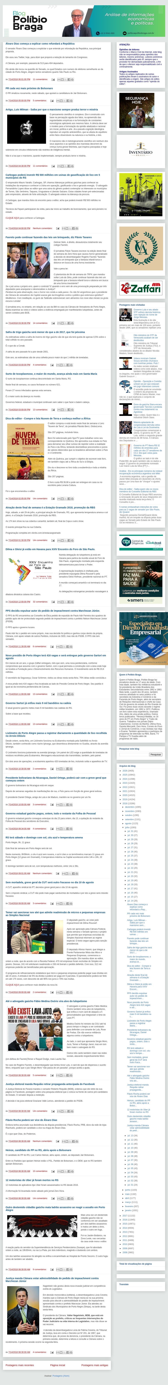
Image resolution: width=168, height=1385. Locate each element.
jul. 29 (131, 839)
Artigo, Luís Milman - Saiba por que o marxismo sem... (136, 923)
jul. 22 (131, 868)
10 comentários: (40, 1171)
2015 (125, 1224)
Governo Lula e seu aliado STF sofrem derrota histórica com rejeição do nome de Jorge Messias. (147, 313)
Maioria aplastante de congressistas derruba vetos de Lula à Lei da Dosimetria (147, 425)
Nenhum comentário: (43, 228)
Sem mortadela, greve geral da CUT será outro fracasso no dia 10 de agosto (50, 882)
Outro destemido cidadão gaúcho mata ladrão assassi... (138, 1119)
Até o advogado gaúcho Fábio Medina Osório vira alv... (138, 1078)
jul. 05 (131, 1168)
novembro (130, 811)
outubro (129, 815)
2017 (125, 1215)
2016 (125, 1220)
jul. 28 (131, 843)
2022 (125, 787)
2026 (125, 771)
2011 (125, 1240)
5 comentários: (40, 100)
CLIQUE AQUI (12, 218)
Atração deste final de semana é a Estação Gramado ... (138, 977)
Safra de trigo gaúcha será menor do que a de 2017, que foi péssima (45, 332)
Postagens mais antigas (94, 1365)
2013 (125, 1232)
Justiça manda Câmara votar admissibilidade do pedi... (138, 1128)
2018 (125, 803)
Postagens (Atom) (60, 1376)
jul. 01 (131, 1185)
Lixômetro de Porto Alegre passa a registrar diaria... (139, 1023)
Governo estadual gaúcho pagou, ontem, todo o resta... (139, 1041)
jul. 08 (131, 1156)
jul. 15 (131, 897)
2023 (125, 783)
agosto (128, 823)
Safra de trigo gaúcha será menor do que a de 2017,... (139, 950)
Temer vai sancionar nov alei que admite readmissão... (138, 1069)
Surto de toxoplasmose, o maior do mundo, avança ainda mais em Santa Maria (51, 373)
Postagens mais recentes (20, 1365)
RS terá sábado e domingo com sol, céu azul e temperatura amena (44, 837)
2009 (125, 1248)
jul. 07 (131, 1160)
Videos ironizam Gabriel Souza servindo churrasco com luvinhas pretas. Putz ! (146, 361)
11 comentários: (40, 79)
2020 (125, 795)
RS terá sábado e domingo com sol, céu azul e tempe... (138, 1050)
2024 (125, 779)
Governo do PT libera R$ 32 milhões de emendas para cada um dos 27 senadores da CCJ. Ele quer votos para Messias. (148, 450)
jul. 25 (131, 856)
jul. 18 (131, 884)
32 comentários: (40, 602)
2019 (125, 799)
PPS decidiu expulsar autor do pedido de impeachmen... (137, 996)
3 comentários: (40, 804)
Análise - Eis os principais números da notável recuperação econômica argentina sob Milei (140, 472)
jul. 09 (131, 1152)
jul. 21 (131, 872)
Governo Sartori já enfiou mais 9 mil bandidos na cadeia (38, 703)
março (128, 1202)
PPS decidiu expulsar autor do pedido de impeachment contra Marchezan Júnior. (53, 610)
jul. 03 (131, 1176)
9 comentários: (40, 1269)
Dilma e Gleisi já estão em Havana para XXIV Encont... (139, 987)
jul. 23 (131, 864)
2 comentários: (40, 769)
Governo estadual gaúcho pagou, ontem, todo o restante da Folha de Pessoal (51, 813)
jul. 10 (131, 1148)
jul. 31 (131, 831)
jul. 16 (131, 892)
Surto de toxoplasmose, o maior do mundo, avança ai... (139, 959)
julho (127, 827)
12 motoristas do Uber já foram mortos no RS (32, 1180)
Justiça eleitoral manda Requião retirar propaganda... (138, 1087)
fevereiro (129, 1206)
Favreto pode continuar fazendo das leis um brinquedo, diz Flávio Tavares (49, 237)
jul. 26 (131, 851)
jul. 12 (131, 1140)
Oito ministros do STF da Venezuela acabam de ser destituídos (146, 338)
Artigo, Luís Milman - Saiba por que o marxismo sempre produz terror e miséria (52, 109)
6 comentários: (40, 646)
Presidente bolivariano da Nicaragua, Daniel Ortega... (139, 1032)
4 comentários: (40, 365)
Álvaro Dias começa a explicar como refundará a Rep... (137, 907)
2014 (125, 1228)
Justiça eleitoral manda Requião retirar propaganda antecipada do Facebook (50, 1084)
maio (127, 1194)
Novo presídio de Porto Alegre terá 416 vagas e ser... (138, 1005)
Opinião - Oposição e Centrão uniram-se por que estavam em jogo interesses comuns (148, 384)
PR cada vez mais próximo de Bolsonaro (29, 88)
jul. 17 (131, 888)
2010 (125, 1244)
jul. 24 (131, 860)
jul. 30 (131, 835)
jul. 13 (131, 1135)
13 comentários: (40, 410)
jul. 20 (131, 876)
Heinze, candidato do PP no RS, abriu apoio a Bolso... (138, 1103)
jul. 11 (131, 1144)
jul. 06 (131, 1164)
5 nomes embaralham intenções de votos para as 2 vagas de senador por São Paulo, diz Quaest (139, 509)
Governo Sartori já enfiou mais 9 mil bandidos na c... (139, 1014)
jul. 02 (131, 1180)
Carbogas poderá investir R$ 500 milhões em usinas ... (138, 932)
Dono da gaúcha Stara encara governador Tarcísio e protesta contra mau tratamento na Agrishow (148, 408)
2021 (125, 791)
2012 (125, 1236)
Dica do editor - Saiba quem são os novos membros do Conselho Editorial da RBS (138, 490)
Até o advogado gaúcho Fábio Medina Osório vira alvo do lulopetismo (46, 1001)
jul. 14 (131, 901)
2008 (125, 1252)
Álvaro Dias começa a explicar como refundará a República (40, 43)
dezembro (130, 807)
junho (128, 1190)
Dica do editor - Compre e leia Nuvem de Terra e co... (139, 968)
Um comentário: (40, 498)
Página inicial (57, 1365)
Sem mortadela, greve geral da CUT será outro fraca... (137, 1060)
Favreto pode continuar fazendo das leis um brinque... (138, 941)
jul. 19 (131, 880)
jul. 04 (131, 1172)
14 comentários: (40, 323)
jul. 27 (131, 847)
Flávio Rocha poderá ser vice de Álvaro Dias (31, 1120)
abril (127, 1198)
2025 (125, 775)
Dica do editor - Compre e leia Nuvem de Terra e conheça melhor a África (48, 418)
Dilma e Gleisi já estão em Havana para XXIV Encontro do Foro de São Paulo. (50, 549)
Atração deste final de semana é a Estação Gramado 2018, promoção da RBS (50, 507)
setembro (129, 819)
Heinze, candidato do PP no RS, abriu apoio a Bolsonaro (38, 1150)
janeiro (128, 1210)
